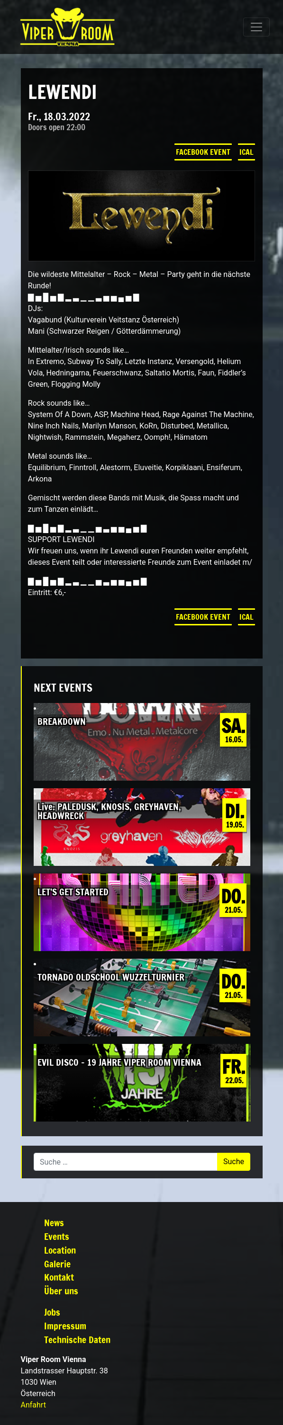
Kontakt (59, 1277)
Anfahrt (33, 1404)
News (54, 1222)
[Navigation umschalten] (256, 27)
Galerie (57, 1263)
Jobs (52, 1312)
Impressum (65, 1325)
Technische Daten (77, 1339)
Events (56, 1236)
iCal (246, 152)
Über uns (61, 1290)
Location (60, 1250)
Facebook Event (203, 152)
